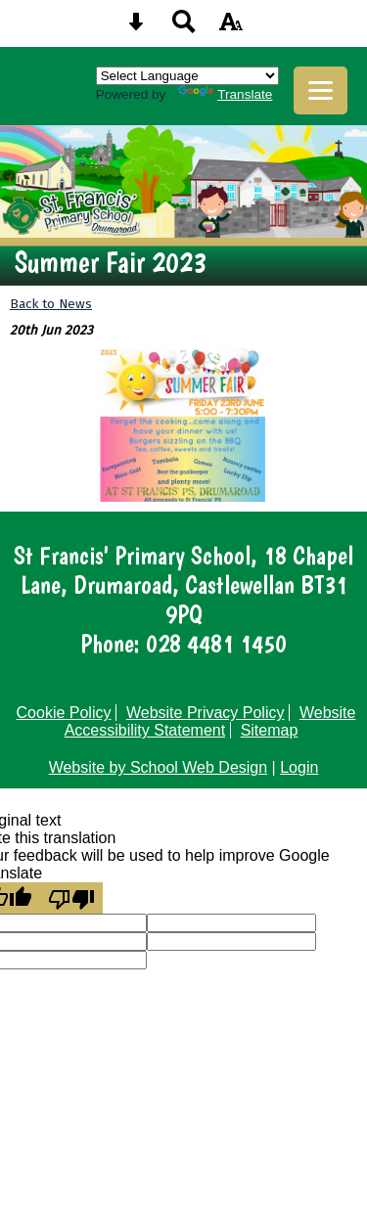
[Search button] (184, 28)
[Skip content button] (136, 28)
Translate (225, 94)
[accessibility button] (230, 28)
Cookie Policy (64, 712)
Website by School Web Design (158, 767)
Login (299, 767)
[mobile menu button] (320, 90)
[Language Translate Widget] (187, 76)
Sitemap (269, 730)
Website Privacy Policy (205, 712)
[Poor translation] (71, 898)
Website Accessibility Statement (210, 721)
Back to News (51, 303)
